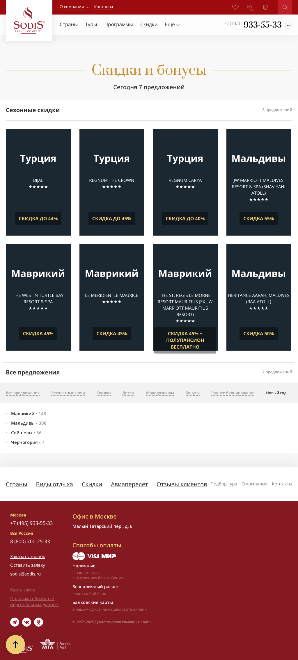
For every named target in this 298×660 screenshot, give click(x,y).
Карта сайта (22, 590)
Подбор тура (223, 484)
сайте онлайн (134, 609)
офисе (95, 609)
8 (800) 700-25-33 (30, 541)
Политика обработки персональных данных (34, 601)
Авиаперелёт (129, 484)
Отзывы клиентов (182, 484)
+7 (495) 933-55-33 (31, 523)
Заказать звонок (27, 556)
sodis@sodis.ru (25, 574)
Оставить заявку (27, 565)
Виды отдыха (54, 484)
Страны (16, 484)
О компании (72, 7)
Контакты (282, 484)
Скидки (92, 484)
